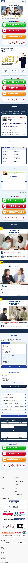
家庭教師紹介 (5, 71)
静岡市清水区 (20, 422)
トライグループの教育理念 (18, 494)
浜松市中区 (7, 424)
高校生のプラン (4, 480)
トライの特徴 (14, 74)
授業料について (17, 488)
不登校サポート (17, 483)
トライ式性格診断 (17, 492)
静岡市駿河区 (7, 422)
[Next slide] (26, 181)
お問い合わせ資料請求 (23, 1)
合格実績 (22, 71)
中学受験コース (17, 478)
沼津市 (8, 435)
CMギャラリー (17, 491)
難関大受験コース (17, 480)
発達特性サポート (17, 484)
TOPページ (3, 473)
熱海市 (20, 435)
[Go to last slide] (2, 181)
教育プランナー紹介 (14, 71)
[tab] (5, 343)
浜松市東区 (20, 424)
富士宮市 (20, 437)
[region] (14, 129)
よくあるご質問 (17, 495)
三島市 (8, 437)
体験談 (5, 74)
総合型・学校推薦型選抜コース (19, 481)
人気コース (22, 74)
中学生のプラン (4, 478)
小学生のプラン (4, 477)
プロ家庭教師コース (17, 477)
